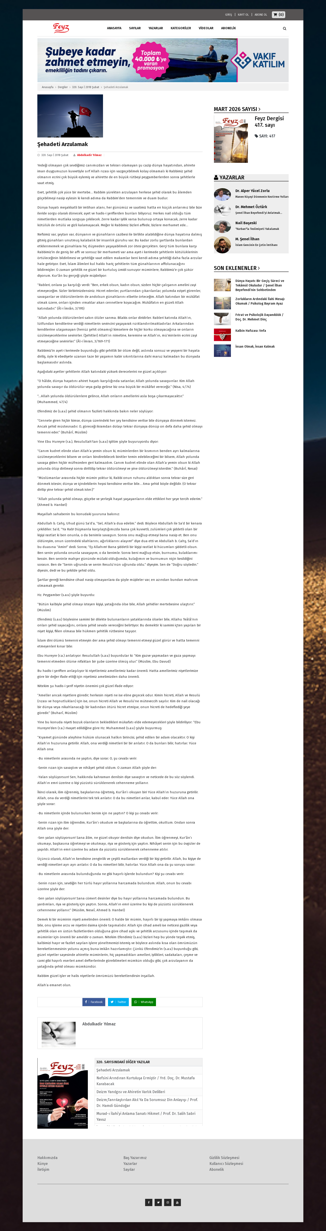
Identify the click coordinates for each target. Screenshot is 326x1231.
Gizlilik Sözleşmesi (224, 1158)
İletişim (43, 1169)
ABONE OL (261, 14)
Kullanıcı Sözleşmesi (226, 1163)
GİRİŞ (228, 14)
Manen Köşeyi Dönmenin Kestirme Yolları (262, 196)
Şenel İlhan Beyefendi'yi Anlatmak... (258, 212)
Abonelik (216, 1169)
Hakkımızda (47, 1158)
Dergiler (63, 87)
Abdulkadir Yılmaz (89, 155)
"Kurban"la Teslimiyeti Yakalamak (257, 229)
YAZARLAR (232, 177)
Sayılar (135, 28)
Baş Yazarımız (135, 1158)
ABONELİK (228, 28)
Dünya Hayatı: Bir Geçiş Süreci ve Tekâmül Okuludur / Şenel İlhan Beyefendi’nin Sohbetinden (259, 285)
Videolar (206, 28)
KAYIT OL (243, 14)
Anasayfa (47, 87)
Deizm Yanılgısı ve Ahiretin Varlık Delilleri (130, 1092)
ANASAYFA (114, 28)
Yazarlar (156, 28)
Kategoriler (181, 28)
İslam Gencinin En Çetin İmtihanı (256, 245)
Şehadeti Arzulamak (113, 1070)
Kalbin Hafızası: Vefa (250, 331)
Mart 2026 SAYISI (235, 109)
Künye (42, 1163)
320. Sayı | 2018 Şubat (85, 87)
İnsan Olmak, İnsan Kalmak (255, 347)
